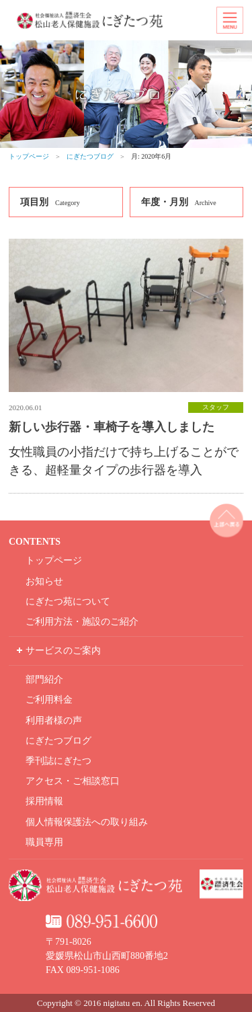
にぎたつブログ (90, 156)
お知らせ (44, 581)
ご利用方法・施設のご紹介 (82, 622)
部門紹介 (44, 679)
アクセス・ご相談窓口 (73, 781)
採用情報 (44, 801)
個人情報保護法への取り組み (87, 822)
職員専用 (44, 842)
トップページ (29, 156)
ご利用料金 (49, 700)
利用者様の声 (54, 720)
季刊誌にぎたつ (58, 761)
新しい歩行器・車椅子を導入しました (111, 427)
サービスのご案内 (63, 651)
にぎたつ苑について (68, 601)
